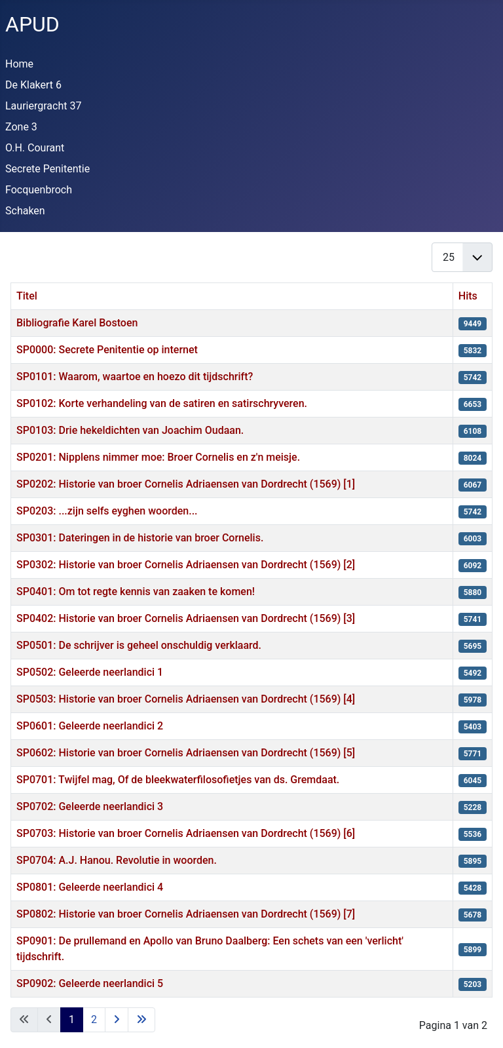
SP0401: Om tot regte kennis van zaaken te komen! (135, 591)
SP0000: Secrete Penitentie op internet (107, 349)
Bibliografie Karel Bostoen (77, 323)
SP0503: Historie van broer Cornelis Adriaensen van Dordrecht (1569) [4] (185, 699)
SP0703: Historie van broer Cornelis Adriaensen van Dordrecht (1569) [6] (185, 833)
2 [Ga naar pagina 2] (94, 1019)
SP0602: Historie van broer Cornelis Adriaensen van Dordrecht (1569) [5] (185, 753)
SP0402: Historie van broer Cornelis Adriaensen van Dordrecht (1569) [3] (185, 618)
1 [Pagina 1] (72, 1019)
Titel (26, 296)
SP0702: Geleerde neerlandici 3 (89, 806)
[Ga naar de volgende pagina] (116, 1019)
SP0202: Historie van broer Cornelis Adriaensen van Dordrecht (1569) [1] (185, 484)
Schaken (25, 210)
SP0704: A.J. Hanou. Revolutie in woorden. (116, 860)
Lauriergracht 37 (43, 106)
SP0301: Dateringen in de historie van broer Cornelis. (139, 538)
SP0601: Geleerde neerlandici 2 (89, 726)
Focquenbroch (38, 190)
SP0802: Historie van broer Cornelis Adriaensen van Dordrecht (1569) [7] (185, 914)
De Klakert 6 (33, 85)
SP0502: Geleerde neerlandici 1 (89, 672)
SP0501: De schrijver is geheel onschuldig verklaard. (138, 645)
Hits (467, 296)
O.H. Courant (34, 148)
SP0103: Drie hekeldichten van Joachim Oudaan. (130, 430)
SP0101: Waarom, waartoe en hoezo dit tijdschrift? (134, 376)
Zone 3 (21, 127)
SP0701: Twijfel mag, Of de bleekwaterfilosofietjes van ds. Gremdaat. (177, 779)
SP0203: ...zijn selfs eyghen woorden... (107, 511)
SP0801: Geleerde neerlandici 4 (89, 887)
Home (19, 64)
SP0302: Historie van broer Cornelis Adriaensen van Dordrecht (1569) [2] (185, 564)
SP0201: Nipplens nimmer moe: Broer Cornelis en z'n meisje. (158, 457)
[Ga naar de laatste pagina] (141, 1019)
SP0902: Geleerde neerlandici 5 (89, 983)
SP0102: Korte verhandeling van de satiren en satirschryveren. (161, 403)
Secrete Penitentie (47, 169)
